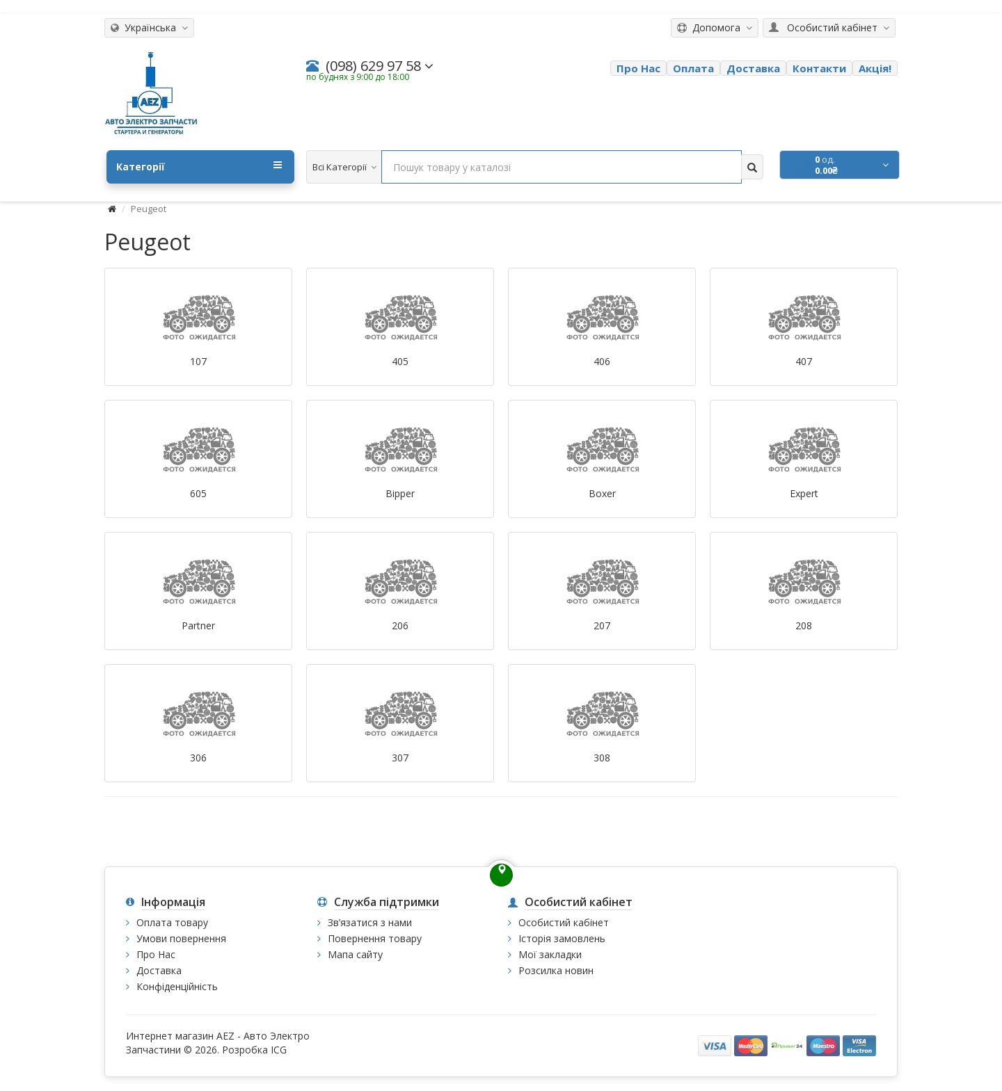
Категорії (199, 165)
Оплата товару (172, 922)
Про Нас (155, 954)
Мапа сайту (355, 954)
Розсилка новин (556, 970)
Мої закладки (550, 954)
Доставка (159, 970)
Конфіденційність (177, 986)
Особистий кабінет (563, 922)
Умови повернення (181, 938)
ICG (279, 1049)
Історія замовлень (561, 938)
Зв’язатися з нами (370, 922)
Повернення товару (375, 938)
